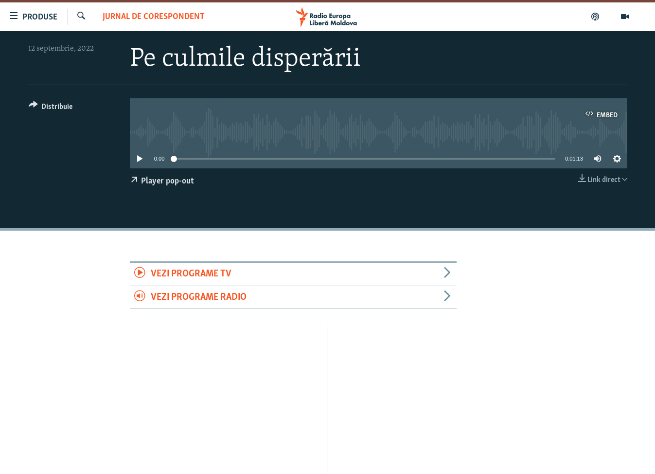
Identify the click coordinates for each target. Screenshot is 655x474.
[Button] (51, 108)
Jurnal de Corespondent (154, 16)
